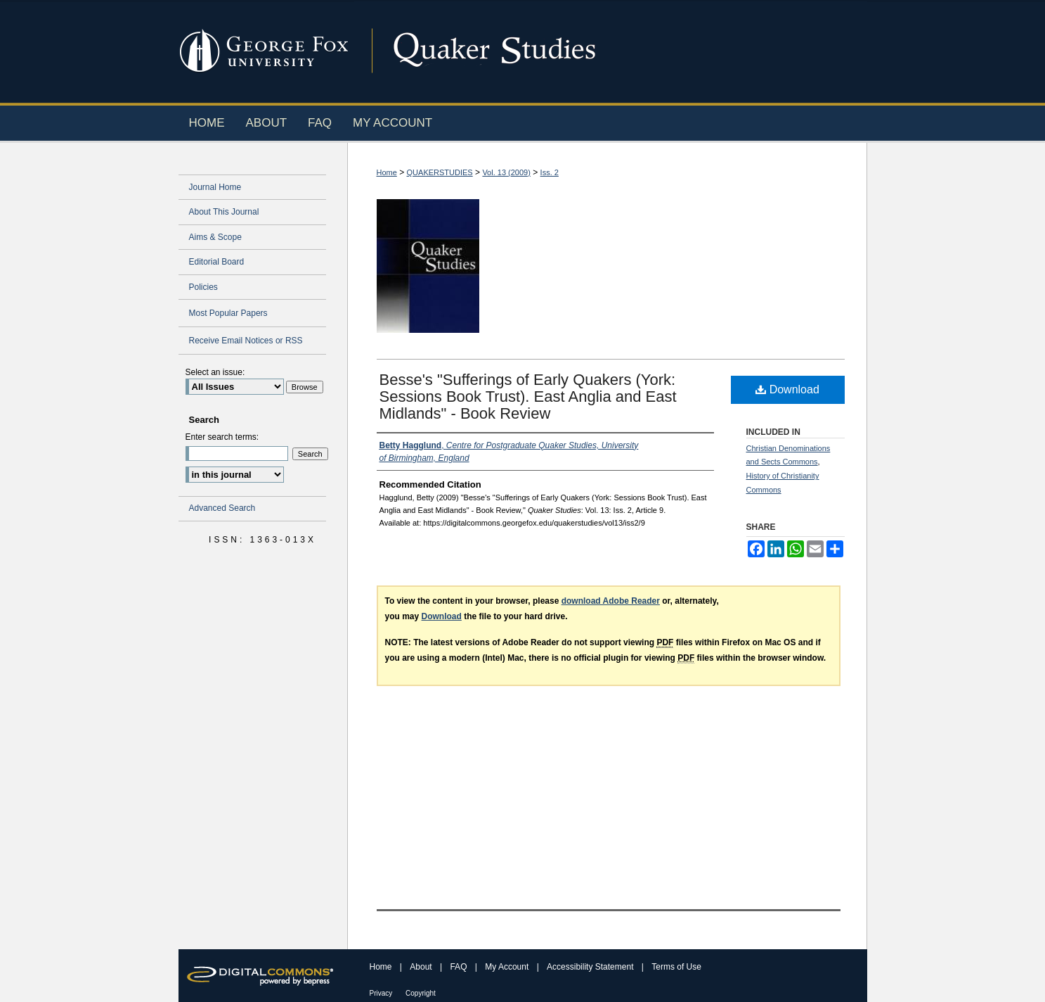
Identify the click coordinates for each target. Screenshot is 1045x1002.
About (422, 967)
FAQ (459, 967)
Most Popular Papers (228, 313)
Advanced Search (222, 508)
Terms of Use (676, 967)
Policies (203, 287)
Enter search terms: (222, 437)
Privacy (382, 993)
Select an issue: (215, 372)
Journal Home (215, 187)
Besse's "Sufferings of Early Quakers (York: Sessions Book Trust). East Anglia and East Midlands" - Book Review (528, 396)
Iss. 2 (549, 172)
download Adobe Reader (611, 601)
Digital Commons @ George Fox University (610, 51)
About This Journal (224, 212)
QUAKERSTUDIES (440, 172)
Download (787, 389)
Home (387, 172)
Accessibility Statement (591, 967)
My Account (508, 967)
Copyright (420, 993)
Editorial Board (217, 262)
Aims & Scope (215, 237)
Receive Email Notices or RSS (246, 340)
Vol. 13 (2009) (506, 172)
